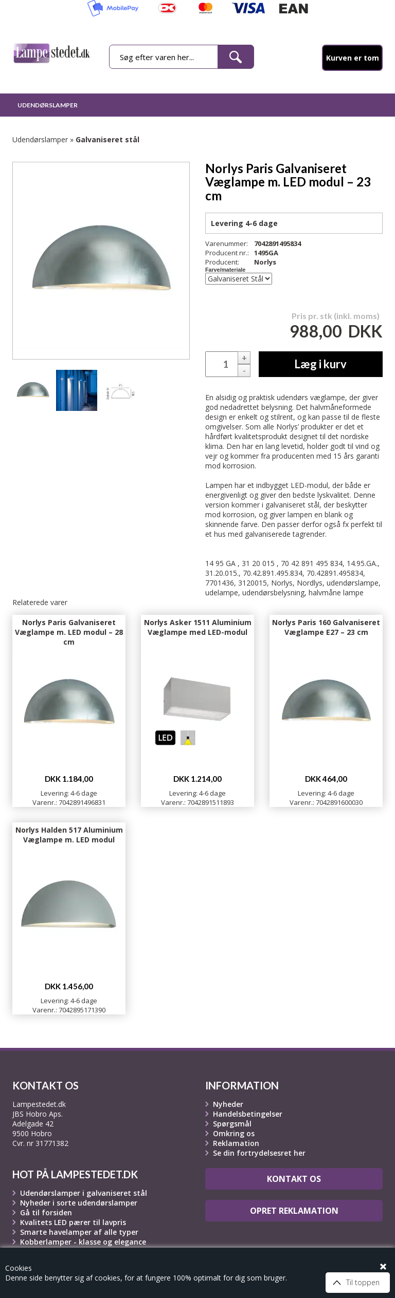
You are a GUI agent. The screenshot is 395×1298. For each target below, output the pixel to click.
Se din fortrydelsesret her (259, 1153)
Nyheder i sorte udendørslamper (78, 1203)
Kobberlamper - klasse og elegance (83, 1242)
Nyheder (228, 1104)
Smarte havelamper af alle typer (79, 1232)
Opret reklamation (294, 1210)
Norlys (265, 262)
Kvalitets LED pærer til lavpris (73, 1222)
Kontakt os (294, 1178)
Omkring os (234, 1133)
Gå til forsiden (46, 1212)
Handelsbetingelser (247, 1114)
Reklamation (236, 1143)
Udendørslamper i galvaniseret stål (83, 1193)
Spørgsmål (232, 1123)
